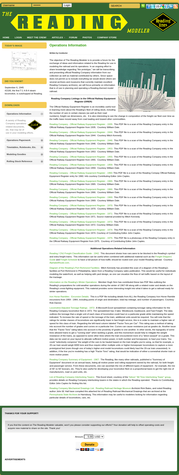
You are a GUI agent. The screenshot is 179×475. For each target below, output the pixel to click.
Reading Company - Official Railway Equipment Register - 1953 (81, 148)
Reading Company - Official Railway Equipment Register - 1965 (81, 181)
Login (18, 37)
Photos (87, 37)
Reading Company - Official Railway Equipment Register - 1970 (81, 205)
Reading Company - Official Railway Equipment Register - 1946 (81, 140)
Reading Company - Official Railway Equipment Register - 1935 (81, 124)
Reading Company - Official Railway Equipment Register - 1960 (81, 173)
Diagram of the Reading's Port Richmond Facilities (74, 268)
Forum (73, 37)
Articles (57, 37)
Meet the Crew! (36, 37)
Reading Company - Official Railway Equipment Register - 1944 (81, 132)
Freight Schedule (69, 259)
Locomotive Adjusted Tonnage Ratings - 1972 (72, 307)
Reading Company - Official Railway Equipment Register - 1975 (81, 238)
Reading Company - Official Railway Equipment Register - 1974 (81, 229)
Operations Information (68, 45)
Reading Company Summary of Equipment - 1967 (74, 359)
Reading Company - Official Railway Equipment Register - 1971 (81, 213)
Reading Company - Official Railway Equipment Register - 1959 (81, 164)
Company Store (107, 37)
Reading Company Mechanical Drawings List (72, 388)
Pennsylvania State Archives (64, 394)
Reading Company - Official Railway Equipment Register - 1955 (81, 156)
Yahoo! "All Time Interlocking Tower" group (150, 377)
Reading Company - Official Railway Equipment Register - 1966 (81, 189)
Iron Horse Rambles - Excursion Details (69, 296)
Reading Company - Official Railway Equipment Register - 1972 (81, 221)
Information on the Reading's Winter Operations (73, 282)
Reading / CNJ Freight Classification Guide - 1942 (74, 253)
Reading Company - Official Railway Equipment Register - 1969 (81, 197)
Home (6, 37)
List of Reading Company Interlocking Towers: (72, 377)
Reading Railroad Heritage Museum (113, 388)
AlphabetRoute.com (59, 262)
